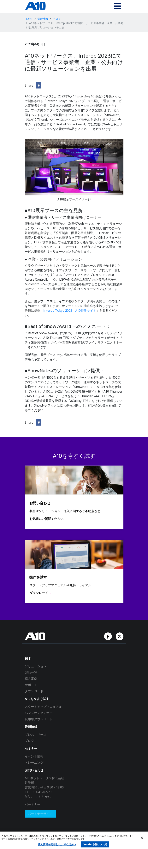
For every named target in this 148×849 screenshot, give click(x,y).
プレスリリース (35, 734)
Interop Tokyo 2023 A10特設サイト (69, 310)
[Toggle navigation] (117, 6)
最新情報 (42, 19)
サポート (31, 685)
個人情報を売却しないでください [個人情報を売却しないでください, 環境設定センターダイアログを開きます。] (57, 844)
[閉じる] (142, 837)
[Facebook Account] (108, 636)
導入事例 (31, 678)
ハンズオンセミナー (39, 713)
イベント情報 (34, 756)
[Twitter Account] (119, 636)
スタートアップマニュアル (43, 706)
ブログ (57, 19)
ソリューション (35, 666)
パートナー (32, 804)
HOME (29, 19)
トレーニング (34, 762)
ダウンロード (34, 691)
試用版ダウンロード (39, 719)
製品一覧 (31, 672)
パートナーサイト (40, 814)
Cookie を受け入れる (95, 844)
